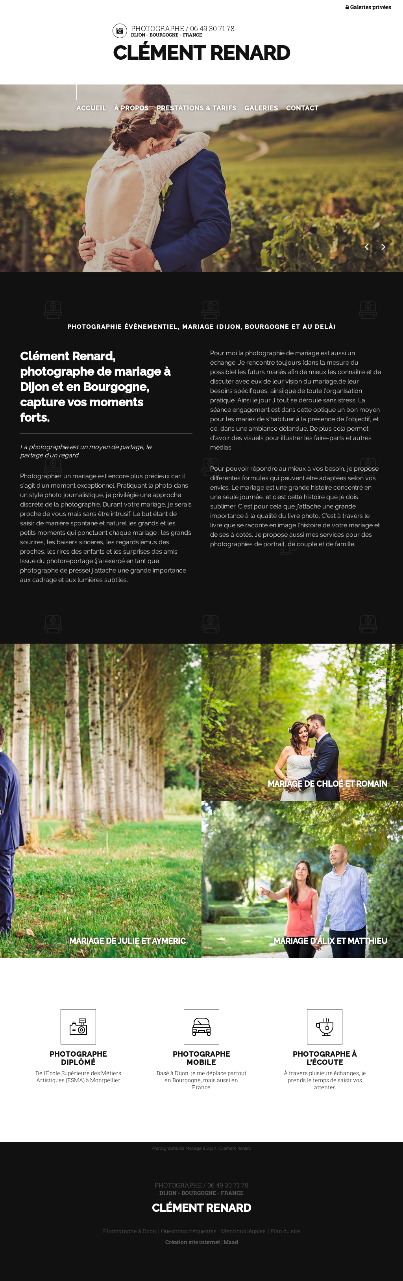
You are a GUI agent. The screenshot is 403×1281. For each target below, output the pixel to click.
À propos (131, 108)
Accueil (91, 108)
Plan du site (285, 1231)
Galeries (261, 108)
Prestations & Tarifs (197, 108)
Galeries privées (368, 7)
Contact (302, 108)
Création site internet (192, 1242)
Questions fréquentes (188, 1231)
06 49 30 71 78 (212, 28)
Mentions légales (243, 1231)
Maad (231, 1242)
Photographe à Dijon (129, 1231)
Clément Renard (201, 52)
